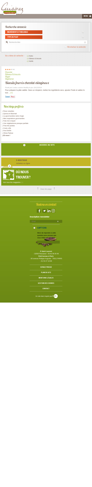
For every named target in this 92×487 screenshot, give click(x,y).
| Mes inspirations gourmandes (13, 118)
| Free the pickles (8, 126)
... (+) (10, 93)
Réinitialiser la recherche (76, 47)
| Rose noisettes (8, 111)
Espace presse (46, 267)
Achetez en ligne (23, 163)
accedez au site (47, 145)
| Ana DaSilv (6, 130)
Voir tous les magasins (13, 182)
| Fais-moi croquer (9, 121)
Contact (46, 289)
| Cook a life (6, 128)
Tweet (7, 97)
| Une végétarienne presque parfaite (15, 123)
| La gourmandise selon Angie (13, 116)
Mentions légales (46, 278)
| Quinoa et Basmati (9, 114)
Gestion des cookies (46, 283)
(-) (28, 56)
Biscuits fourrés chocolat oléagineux (27, 83)
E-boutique (21, 160)
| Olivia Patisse (7, 133)
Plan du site (46, 273)
